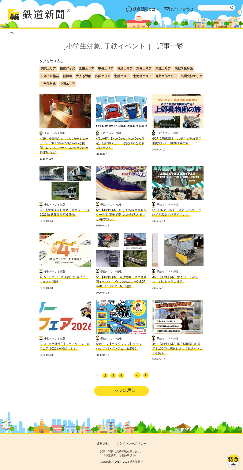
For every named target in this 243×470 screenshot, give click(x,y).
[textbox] (216, 8)
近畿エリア (86, 68)
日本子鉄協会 (50, 76)
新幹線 (67, 76)
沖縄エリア (125, 68)
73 (137, 375)
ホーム (12, 32)
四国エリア (102, 76)
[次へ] (146, 375)
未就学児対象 (184, 68)
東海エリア (143, 68)
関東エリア (48, 68)
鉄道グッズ (67, 68)
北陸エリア (121, 76)
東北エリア (163, 68)
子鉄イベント (125, 46)
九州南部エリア (166, 76)
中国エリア (67, 83)
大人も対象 (83, 76)
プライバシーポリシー (131, 443)
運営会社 (103, 443)
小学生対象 (83, 46)
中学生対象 (48, 83)
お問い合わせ (179, 9)
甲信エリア (105, 68)
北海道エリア (142, 76)
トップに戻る (123, 390)
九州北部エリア (191, 76)
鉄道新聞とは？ (142, 9)
